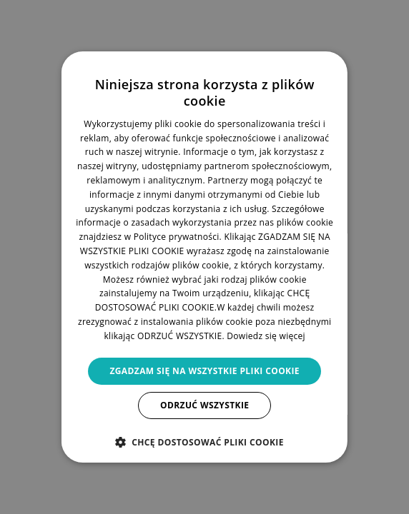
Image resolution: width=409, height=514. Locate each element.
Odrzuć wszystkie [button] (204, 405)
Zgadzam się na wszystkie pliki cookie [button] (204, 371)
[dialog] (204, 257)
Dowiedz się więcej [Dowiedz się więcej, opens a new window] (266, 336)
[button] (204, 441)
